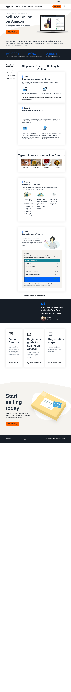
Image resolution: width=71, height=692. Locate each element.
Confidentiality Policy (25, 438)
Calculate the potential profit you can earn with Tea (37, 283)
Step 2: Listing (10, 72)
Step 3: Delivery (11, 75)
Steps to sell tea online (10, 65)
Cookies (37, 437)
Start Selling (57, 6)
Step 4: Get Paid (11, 78)
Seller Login (61, 1)
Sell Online (14, 13)
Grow (23, 6)
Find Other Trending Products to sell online (34, 295)
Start (17, 6)
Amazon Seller (8, 13)
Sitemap (18, 437)
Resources (38, 6)
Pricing (30, 6)
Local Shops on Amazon (22, 45)
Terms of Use (31, 437)
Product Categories (21, 13)
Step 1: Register (11, 70)
